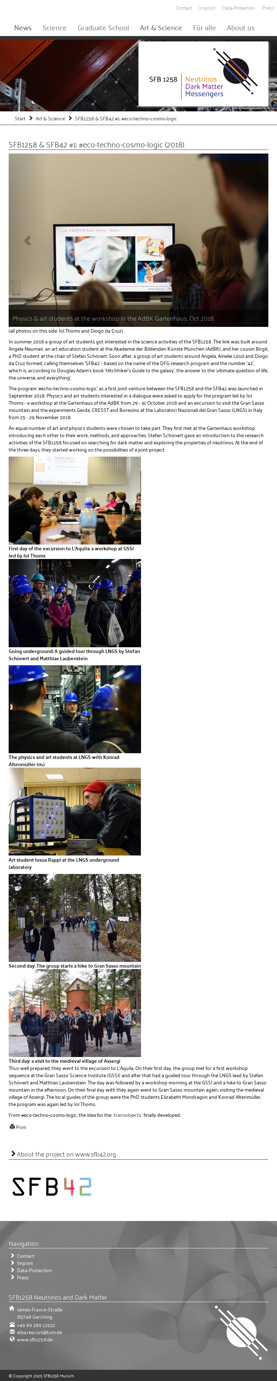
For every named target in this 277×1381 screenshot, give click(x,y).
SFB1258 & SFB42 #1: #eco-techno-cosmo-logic (126, 118)
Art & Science (161, 27)
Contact (184, 7)
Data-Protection (238, 7)
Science (55, 27)
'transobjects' (127, 1114)
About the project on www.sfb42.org (66, 1153)
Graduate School (103, 27)
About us (241, 27)
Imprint (207, 7)
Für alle (204, 27)
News (23, 27)
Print (21, 1126)
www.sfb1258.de (34, 1339)
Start (20, 118)
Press (268, 7)
